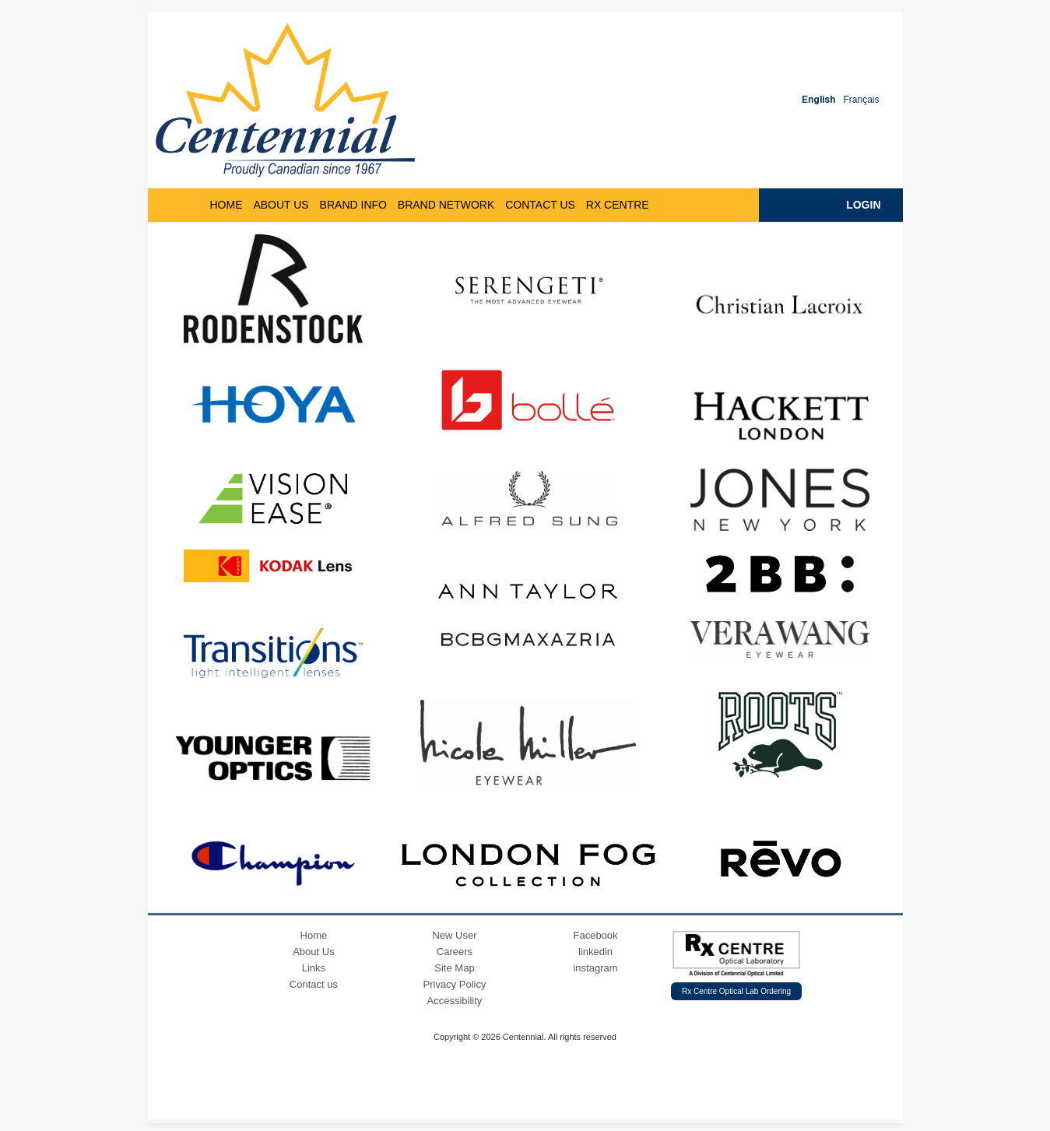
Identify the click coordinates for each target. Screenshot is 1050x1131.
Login (863, 204)
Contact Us (540, 204)
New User (454, 935)
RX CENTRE (617, 204)
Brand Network (446, 204)
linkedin (595, 951)
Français (861, 99)
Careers (454, 951)
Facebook (595, 935)
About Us (313, 951)
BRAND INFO (353, 204)
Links (313, 968)
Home (314, 935)
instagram (595, 968)
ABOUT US (280, 204)
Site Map (454, 968)
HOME (226, 204)
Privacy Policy (454, 984)
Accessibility (455, 1000)
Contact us (314, 984)
